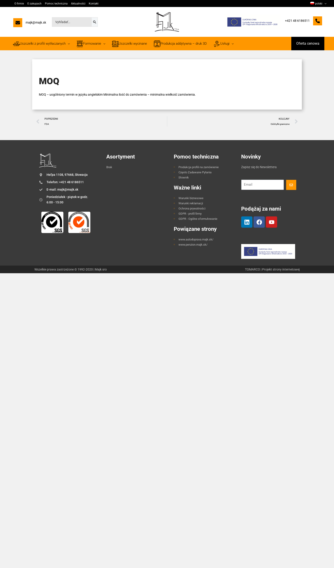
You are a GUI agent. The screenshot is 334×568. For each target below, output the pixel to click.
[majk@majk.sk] (29, 24)
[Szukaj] (95, 22)
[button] (307, 43)
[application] (324, 3)
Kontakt (93, 3)
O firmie (19, 3)
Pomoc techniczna (56, 3)
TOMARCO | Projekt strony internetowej (272, 269)
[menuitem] (318, 3)
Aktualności (78, 3)
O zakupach (34, 3)
